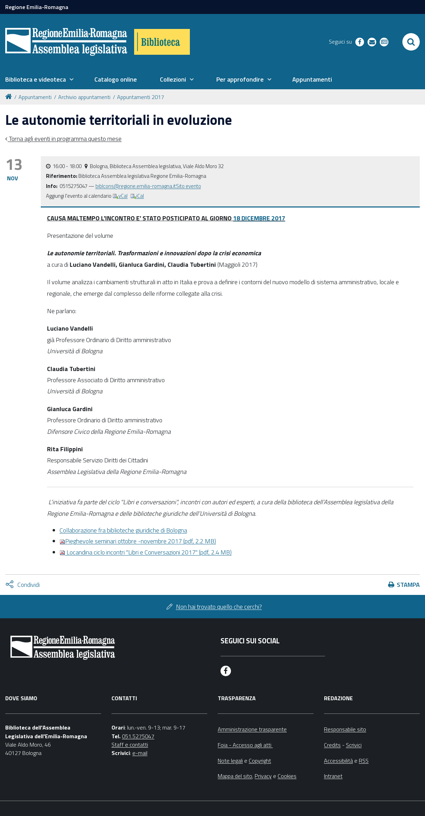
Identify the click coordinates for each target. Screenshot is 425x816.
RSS (364, 760)
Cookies (287, 776)
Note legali (230, 760)
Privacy (263, 776)
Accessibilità (338, 760)
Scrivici (354, 745)
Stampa (408, 584)
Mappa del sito (235, 776)
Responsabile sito (345, 729)
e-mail (139, 753)
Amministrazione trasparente (252, 729)
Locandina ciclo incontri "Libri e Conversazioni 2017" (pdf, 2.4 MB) (146, 552)
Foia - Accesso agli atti (245, 745)
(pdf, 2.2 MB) (138, 541)
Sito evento (188, 186)
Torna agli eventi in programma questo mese (65, 138)
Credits (332, 745)
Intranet (333, 776)
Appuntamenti (35, 97)
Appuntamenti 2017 (140, 97)
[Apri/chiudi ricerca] (411, 42)
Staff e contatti (129, 744)
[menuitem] (39, 79)
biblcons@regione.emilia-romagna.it (135, 186)
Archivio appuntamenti (84, 97)
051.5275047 (138, 736)
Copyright (260, 760)
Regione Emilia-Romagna (36, 7)
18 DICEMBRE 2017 (259, 218)
